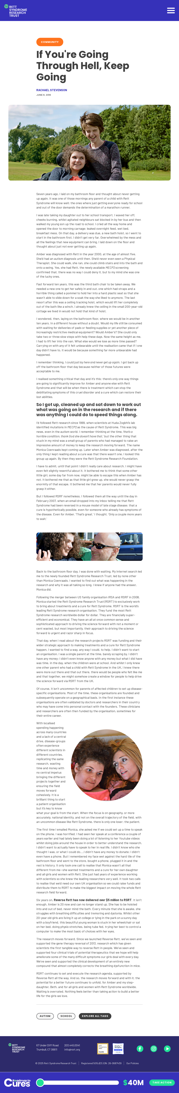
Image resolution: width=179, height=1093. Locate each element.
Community (50, 42)
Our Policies (132, 1063)
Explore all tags (95, 1016)
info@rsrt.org (72, 1049)
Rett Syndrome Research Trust (60, 1063)
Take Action (162, 1082)
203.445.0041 (72, 1045)
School (66, 1016)
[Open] (171, 10)
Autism (45, 1016)
